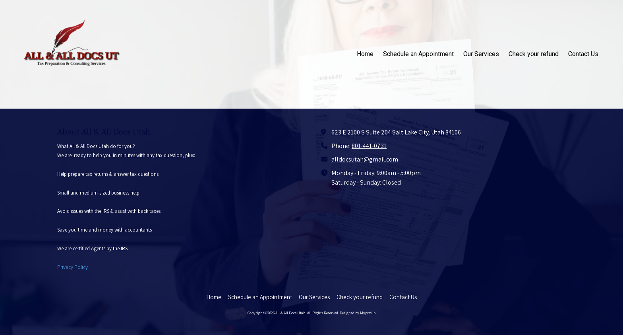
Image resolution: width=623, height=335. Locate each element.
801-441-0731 (369, 145)
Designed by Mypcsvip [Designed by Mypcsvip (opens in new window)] (357, 313)
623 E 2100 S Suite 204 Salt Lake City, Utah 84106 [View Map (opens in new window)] (396, 132)
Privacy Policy (72, 267)
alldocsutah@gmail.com (364, 159)
